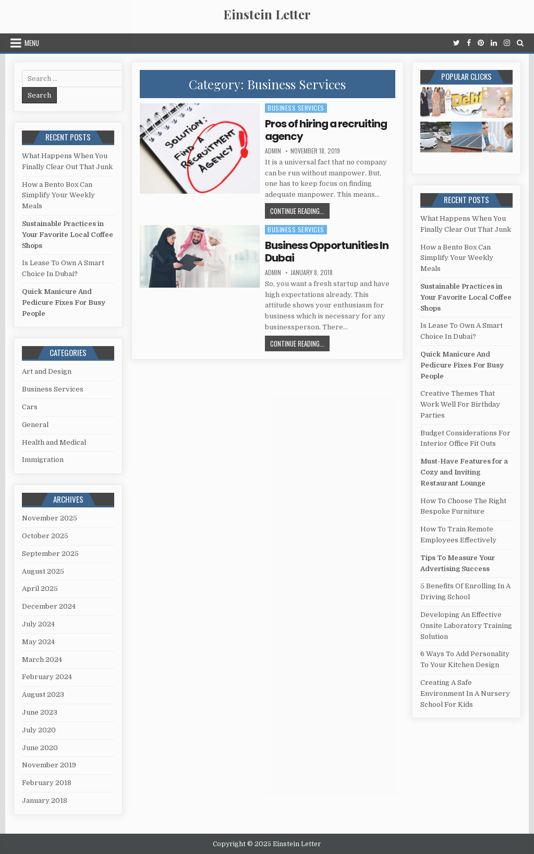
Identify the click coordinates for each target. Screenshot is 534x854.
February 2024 (47, 677)
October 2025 (45, 536)
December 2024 (49, 606)
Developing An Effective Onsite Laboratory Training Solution (466, 625)
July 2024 (38, 624)
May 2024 (38, 642)
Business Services (296, 107)
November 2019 (49, 765)
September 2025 (50, 554)
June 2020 (40, 748)
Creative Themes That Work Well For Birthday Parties (460, 404)
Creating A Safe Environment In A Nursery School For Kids (465, 693)
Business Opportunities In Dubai (327, 251)
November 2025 (49, 518)
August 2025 (43, 571)
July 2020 (39, 730)
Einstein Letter (267, 14)
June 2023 (39, 712)
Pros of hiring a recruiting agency (326, 130)
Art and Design (46, 371)
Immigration (43, 460)
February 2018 (46, 783)
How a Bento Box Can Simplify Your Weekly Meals (58, 195)
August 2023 (43, 694)
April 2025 (40, 588)
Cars (30, 407)
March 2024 (42, 659)
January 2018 (44, 800)
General (35, 425)
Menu (32, 43)
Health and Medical (54, 442)
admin (273, 151)
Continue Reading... (300, 212)
